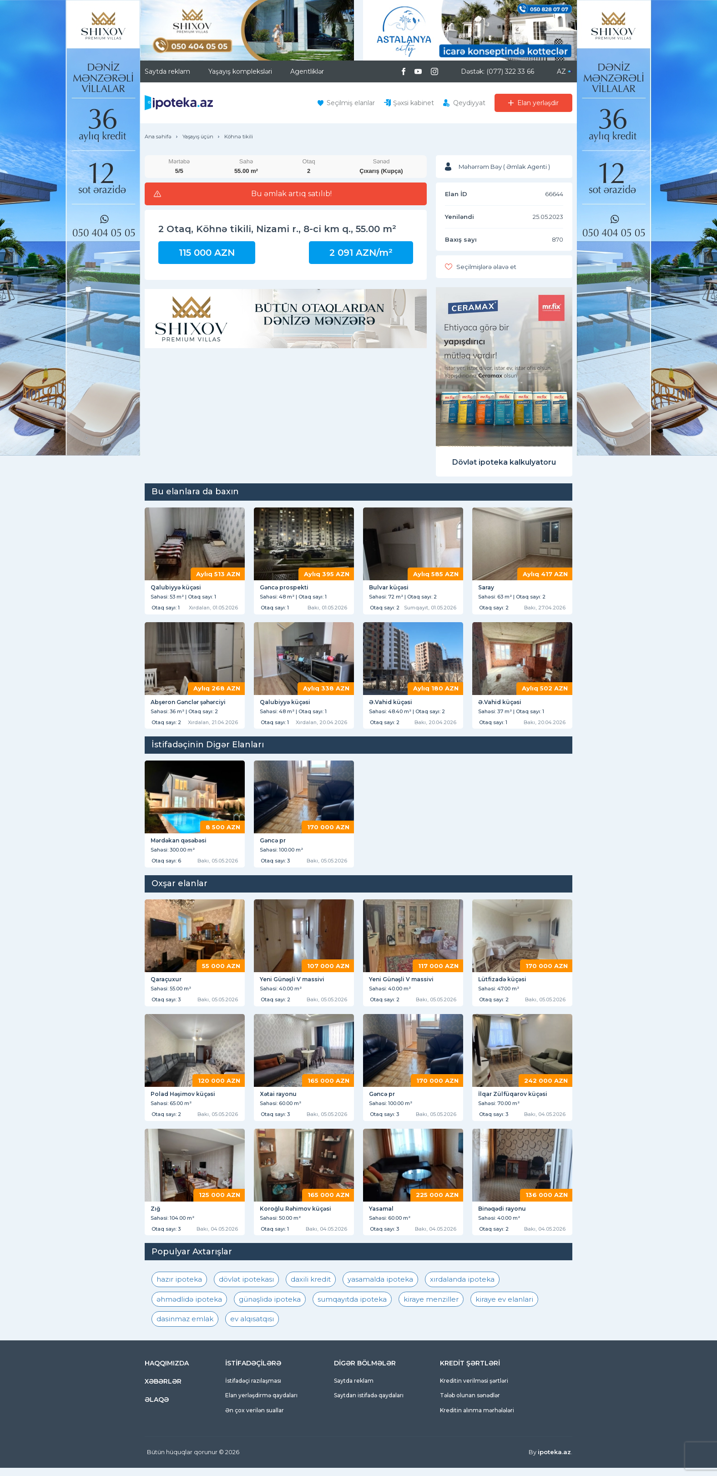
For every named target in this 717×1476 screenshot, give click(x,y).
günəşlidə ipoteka (270, 1307)
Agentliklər (307, 71)
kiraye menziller (431, 1307)
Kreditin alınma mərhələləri (477, 1418)
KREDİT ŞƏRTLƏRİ (470, 1371)
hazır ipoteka (179, 1287)
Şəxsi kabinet (413, 103)
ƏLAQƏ (157, 1408)
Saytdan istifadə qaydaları (369, 1403)
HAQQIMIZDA (167, 1371)
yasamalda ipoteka (380, 1287)
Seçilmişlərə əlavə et (486, 266)
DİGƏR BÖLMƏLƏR (365, 1371)
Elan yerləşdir (538, 103)
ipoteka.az (554, 1460)
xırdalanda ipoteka (462, 1287)
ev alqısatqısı (252, 1327)
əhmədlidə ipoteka (189, 1307)
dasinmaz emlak (185, 1327)
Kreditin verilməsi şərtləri (474, 1389)
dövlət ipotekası (246, 1287)
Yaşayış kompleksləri (240, 71)
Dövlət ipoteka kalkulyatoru (504, 462)
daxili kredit (311, 1287)
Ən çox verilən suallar (254, 1418)
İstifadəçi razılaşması (253, 1389)
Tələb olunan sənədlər (470, 1403)
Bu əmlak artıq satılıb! (291, 194)
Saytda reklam (167, 71)
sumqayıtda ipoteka (352, 1307)
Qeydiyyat (469, 103)
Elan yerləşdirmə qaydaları (261, 1403)
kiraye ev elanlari (504, 1307)
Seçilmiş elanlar (351, 103)
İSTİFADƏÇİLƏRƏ (253, 1371)
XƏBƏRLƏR (163, 1389)
